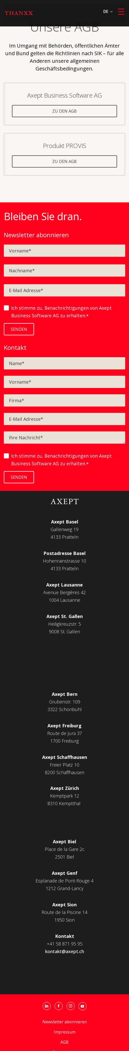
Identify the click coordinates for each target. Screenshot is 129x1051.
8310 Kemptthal (63, 803)
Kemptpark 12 (64, 796)
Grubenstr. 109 (64, 702)
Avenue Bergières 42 (64, 592)
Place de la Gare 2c (65, 849)
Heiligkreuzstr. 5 (64, 624)
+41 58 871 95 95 (65, 944)
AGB (64, 1042)
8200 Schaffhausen (64, 772)
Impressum (64, 1032)
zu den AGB (64, 111)
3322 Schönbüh (63, 709)
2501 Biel (64, 857)
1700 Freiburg (64, 741)
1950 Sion (64, 920)
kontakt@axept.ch (64, 951)
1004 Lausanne (64, 600)
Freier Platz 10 (64, 765)
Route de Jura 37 (64, 733)
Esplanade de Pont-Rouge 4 (64, 881)
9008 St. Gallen (64, 631)
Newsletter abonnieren (64, 1022)
